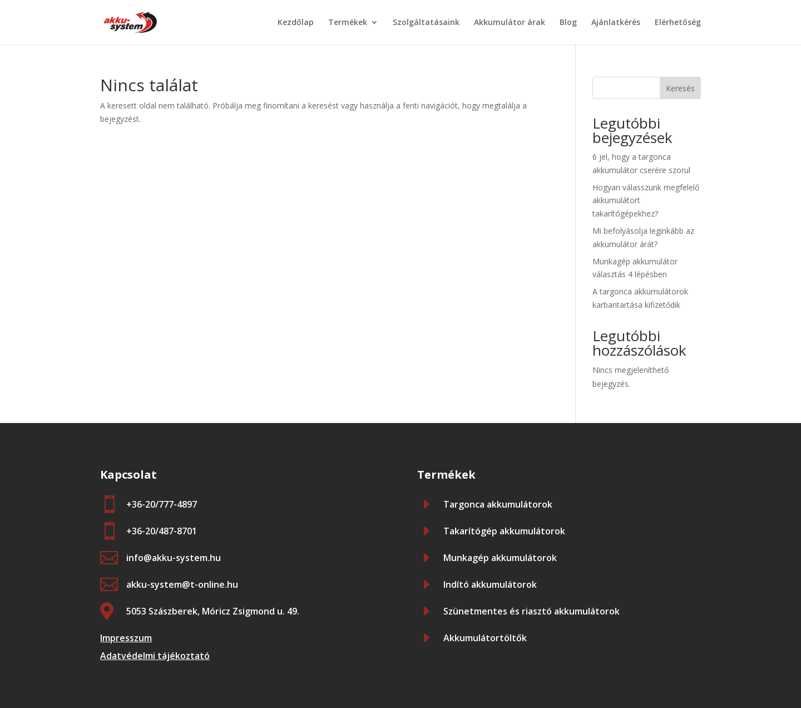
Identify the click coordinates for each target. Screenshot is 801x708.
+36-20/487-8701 (161, 531)
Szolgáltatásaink (426, 22)
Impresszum (126, 638)
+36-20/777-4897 (161, 504)
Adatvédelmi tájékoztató (155, 656)
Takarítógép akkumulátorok (504, 531)
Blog (568, 22)
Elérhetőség (678, 22)
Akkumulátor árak (509, 22)
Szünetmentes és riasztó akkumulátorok (531, 611)
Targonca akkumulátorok (497, 504)
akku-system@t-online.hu (182, 584)
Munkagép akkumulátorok (500, 558)
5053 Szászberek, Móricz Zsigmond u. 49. (212, 611)
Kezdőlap (296, 22)
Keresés (680, 88)
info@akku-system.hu (173, 558)
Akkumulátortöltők (485, 638)
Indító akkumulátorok (490, 584)
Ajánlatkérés (615, 22)
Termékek (347, 22)
